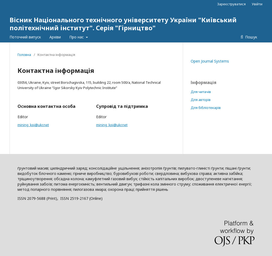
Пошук (250, 36)
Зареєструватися (231, 4)
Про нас (77, 36)
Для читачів (201, 91)
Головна (24, 54)
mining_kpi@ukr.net (33, 124)
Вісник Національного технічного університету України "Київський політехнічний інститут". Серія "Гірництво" (123, 23)
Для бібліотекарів (206, 107)
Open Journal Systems (210, 61)
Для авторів (201, 99)
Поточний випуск (25, 36)
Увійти (257, 4)
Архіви (55, 36)
